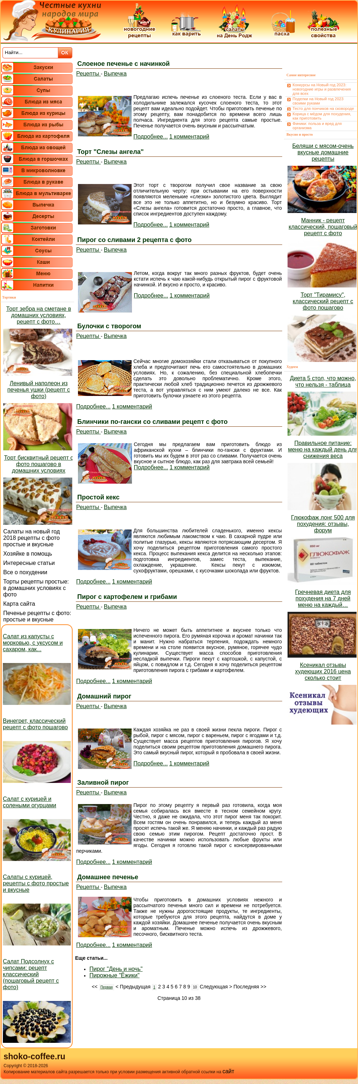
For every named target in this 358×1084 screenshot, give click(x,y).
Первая (106, 987)
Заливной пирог (103, 782)
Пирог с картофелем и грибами (127, 596)
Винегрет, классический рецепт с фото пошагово (35, 724)
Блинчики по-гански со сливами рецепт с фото (152, 421)
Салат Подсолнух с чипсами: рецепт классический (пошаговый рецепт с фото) (31, 974)
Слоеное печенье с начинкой (123, 63)
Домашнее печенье (107, 877)
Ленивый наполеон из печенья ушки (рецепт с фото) (38, 389)
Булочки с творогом (109, 326)
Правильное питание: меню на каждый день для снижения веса (323, 449)
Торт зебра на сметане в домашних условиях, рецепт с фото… (38, 315)
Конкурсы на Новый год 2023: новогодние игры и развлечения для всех (322, 89)
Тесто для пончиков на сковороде (323, 108)
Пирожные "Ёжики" (114, 975)
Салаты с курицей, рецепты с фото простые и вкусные (36, 883)
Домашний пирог (104, 696)
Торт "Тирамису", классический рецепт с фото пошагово (323, 301)
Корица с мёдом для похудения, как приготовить (322, 116)
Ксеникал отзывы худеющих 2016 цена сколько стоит (323, 671)
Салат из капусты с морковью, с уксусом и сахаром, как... (33, 642)
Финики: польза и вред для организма (317, 125)
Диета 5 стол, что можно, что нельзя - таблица (323, 381)
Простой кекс (98, 497)
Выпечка (115, 74)
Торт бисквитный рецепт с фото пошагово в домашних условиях (38, 464)
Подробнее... (150, 137)
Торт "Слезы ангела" (110, 151)
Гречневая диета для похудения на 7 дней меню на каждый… (323, 598)
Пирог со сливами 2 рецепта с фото (134, 239)
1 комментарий (189, 137)
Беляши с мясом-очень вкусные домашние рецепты (323, 152)
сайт (228, 1071)
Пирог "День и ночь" (116, 969)
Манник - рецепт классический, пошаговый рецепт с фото (323, 226)
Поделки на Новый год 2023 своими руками (318, 101)
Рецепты (88, 74)
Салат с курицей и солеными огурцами (29, 802)
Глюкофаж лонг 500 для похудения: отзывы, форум (323, 523)
